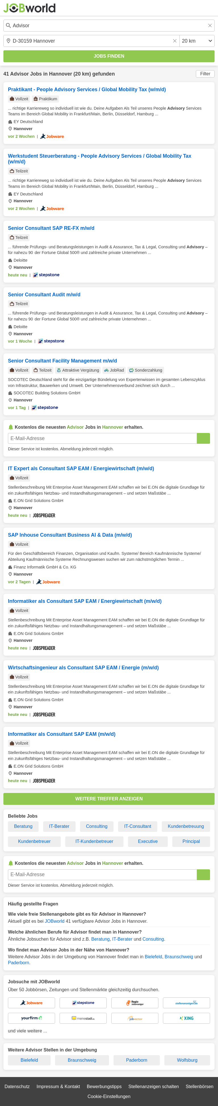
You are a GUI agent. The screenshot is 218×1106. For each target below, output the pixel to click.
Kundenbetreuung (186, 826)
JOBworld (54, 921)
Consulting (97, 826)
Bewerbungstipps (104, 1086)
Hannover (60, 74)
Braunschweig (179, 956)
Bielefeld (153, 956)
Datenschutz (17, 1086)
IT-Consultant (137, 826)
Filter (205, 73)
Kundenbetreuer (34, 841)
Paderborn (18, 962)
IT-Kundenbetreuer (94, 841)
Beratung (23, 826)
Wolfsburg (187, 1060)
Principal (191, 841)
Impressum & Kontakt (58, 1086)
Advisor (19, 74)
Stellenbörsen (199, 1086)
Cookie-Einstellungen (108, 1096)
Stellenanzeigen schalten (153, 1086)
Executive (148, 841)
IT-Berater (59, 826)
